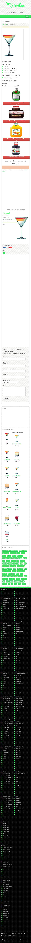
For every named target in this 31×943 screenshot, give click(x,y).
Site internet (5, 374)
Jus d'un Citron (19, 694)
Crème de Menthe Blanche (21, 596)
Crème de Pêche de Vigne (21, 606)
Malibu (17, 708)
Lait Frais (5, 764)
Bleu (14, 553)
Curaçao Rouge (19, 621)
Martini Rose (18, 731)
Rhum (25, 576)
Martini (25, 568)
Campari (4, 646)
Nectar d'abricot (19, 739)
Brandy (4, 555)
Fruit (25, 563)
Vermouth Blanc (6, 911)
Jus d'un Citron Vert (20, 696)
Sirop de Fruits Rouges (7, 847)
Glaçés (14, 566)
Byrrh (4, 631)
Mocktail (4, 571)
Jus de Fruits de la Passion (8, 721)
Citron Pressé (6, 677)
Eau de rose (18, 635)
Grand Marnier (19, 669)
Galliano (17, 654)
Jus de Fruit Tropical (7, 719)
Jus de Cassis (6, 704)
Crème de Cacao (6, 694)
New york (19, 571)
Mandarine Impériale (20, 714)
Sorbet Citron (5, 876)
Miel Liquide (18, 735)
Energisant (5, 563)
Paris (14, 573)
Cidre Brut (5, 673)
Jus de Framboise (6, 717)
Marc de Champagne (20, 723)
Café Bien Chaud (6, 637)
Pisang (17, 775)
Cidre (4, 671)
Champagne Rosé (6, 654)
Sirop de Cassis (6, 831)
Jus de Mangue (6, 731)
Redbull (21, 576)
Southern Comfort (6, 880)
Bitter (4, 621)
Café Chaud (5, 639)
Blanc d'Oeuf (5, 623)
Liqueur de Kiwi (6, 802)
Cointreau (5, 683)
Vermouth (5, 909)
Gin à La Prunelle (19, 660)
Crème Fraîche (19, 610)
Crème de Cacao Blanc (7, 696)
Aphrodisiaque (6, 553)
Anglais (20, 550)
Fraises (17, 652)
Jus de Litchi (5, 729)
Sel (3, 821)
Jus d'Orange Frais (19, 689)
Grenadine (18, 671)
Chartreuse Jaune (6, 658)
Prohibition (5, 576)
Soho (4, 871)
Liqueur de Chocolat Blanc (8, 783)
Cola (4, 560)
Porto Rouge (18, 785)
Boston (18, 553)
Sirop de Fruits (6, 842)
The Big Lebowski (17, 581)
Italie (18, 568)
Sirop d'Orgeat (6, 829)
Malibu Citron (18, 710)
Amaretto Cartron (6, 594)
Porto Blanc (18, 783)
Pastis (17, 573)
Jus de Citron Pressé (7, 710)
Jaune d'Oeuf (18, 675)
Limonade (5, 769)
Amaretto (5, 592)
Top (23, 581)
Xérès (4, 928)
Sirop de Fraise (11, 72)
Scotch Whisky (6, 819)
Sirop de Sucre (6, 862)
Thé (4, 899)
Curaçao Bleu (18, 617)
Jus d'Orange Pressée (11, 70)
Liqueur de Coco (6, 785)
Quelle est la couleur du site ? (9, 369)
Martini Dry (18, 729)
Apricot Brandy (6, 608)
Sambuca (18, 812)
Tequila (11, 581)
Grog (24, 566)
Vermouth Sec (6, 919)
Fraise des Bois (19, 650)
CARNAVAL (6, 22)
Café (4, 635)
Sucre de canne (6, 884)
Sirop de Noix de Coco (7, 858)
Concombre (5, 687)
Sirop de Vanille (6, 869)
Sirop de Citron (6, 835)
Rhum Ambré (18, 796)
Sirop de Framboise (7, 839)
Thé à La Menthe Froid (7, 901)
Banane (4, 614)
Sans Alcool (23, 578)
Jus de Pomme (6, 742)
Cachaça (9, 555)
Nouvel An (5, 573)
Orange (9, 573)
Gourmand (19, 566)
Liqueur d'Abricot (6, 773)
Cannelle (5, 648)
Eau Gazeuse (18, 642)
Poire (17, 779)
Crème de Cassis (6, 698)
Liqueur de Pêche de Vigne (8, 814)
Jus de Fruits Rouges (7, 725)
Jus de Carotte (19, 702)
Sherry (4, 823)
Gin (5, 24)
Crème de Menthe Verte (20, 598)
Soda (7, 581)
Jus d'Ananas (18, 685)
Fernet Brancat (19, 646)
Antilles (25, 550)
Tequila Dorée (6, 896)
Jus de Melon (5, 733)
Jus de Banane (19, 698)
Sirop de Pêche (6, 860)
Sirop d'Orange (6, 827)
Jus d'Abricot (18, 679)
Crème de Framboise (7, 702)
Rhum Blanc (18, 798)
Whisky (19, 584)
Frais (18, 563)
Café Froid (5, 642)
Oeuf (17, 752)
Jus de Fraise (6, 714)
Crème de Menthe (19, 594)
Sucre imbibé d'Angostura (8, 886)
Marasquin (18, 721)
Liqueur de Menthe (7, 808)
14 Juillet (7, 550)
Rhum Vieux (18, 804)
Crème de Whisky (19, 608)
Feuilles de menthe (19, 648)
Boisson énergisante (7, 625)
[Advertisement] (15, 190)
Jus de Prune (5, 744)
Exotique (10, 563)
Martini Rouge (18, 733)
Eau (16, 633)
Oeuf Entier (18, 754)
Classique (20, 558)
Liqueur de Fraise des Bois (8, 792)
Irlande (14, 568)
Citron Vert (5, 679)
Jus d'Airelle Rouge (20, 683)
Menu (27, 16)
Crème (4, 689)
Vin (12, 584)
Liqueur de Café (6, 779)
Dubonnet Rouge (19, 631)
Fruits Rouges (6, 566)
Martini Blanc (18, 727)
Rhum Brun (18, 800)
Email (5, 363)
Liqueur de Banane (7, 777)
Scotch (4, 817)
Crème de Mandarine (20, 592)
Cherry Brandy (6, 664)
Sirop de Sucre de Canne (8, 864)
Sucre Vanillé (5, 890)
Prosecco (18, 787)
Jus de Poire (5, 739)
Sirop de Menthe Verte (7, 855)
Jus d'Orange (18, 687)
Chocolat (14, 558)
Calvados (14, 555)
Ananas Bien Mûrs (6, 598)
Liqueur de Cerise (6, 781)
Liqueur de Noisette (7, 810)
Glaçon (17, 667)
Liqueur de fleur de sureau (8, 787)
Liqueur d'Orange (6, 775)
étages (23, 584)
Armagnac (5, 610)
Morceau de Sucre (19, 737)
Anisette (4, 604)
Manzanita (18, 719)
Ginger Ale (18, 662)
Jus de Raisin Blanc (7, 746)
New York (14, 571)
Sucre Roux (5, 888)
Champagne (19, 555)
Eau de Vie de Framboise (21, 637)
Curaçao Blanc (19, 614)
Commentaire (6, 385)
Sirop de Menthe (6, 853)
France (21, 563)
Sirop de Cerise (6, 833)
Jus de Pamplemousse (7, 735)
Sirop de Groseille (6, 851)
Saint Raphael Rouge (20, 810)
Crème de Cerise (6, 700)
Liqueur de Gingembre (7, 800)
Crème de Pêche (19, 604)
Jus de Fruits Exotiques (8, 723)
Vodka (15, 584)
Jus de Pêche (6, 737)
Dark (18, 560)
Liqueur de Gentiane (7, 796)
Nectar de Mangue (19, 746)
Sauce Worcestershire (20, 814)
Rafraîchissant (15, 576)
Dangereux (13, 560)
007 (3, 550)
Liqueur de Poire (19, 704)
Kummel (4, 758)
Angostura (5, 600)
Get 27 (17, 656)
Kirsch (4, 756)
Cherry (4, 662)
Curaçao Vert (18, 623)
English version (11, 24)
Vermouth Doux (6, 913)
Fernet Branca (18, 644)
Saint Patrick (5, 578)
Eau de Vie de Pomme (20, 639)
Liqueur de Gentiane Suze (8, 798)
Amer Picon (5, 596)
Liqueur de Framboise (7, 794)
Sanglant (18, 578)
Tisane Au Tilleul (6, 905)
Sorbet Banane (6, 874)
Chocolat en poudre (7, 669)
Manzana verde (19, 717)
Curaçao (8, 560)
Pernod (17, 767)
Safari (17, 806)
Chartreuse (5, 558)
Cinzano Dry (5, 675)
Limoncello (5, 771)
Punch (10, 576)
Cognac (24, 558)
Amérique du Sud (14, 550)
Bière (11, 553)
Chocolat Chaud (6, 667)
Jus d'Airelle (18, 681)
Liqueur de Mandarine (7, 804)
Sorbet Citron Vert (6, 878)
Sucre (4, 882)
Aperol (4, 606)
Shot (4, 581)
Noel (24, 571)
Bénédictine (5, 619)
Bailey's (4, 612)
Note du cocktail (6, 380)
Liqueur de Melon (6, 806)
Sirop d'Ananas (6, 825)
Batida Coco (5, 617)
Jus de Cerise (6, 706)
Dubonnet (18, 627)
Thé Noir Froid (6, 903)
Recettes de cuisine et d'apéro (9, 939)
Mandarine (18, 712)
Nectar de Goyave (19, 744)
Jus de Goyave (6, 727)
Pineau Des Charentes (20, 773)
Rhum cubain (18, 802)
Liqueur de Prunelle (20, 706)
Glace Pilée (18, 664)
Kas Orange (5, 752)
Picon (17, 769)
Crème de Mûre (19, 600)
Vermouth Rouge (6, 917)
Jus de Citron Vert (6, 712)
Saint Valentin (12, 578)
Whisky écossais (6, 926)
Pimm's (17, 771)
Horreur (10, 568)
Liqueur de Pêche (6, 812)
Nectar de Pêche (19, 748)
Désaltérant (22, 560)
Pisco (17, 777)
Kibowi (4, 754)
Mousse (9, 571)
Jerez (17, 677)
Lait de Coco (5, 762)
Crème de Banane (6, 692)
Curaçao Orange (19, 619)
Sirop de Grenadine (7, 849)
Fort (14, 563)
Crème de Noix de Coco (21, 602)
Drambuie (18, 625)
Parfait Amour (18, 756)
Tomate (4, 907)
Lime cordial (5, 767)
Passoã (17, 758)
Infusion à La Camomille (21, 673)
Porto (21, 573)
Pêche (17, 762)
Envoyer (6, 398)
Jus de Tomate (6, 748)
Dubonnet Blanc (19, 629)
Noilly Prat (18, 750)
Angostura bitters (6, 602)
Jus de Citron (5, 708)
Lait (4, 760)
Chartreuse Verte (6, 660)
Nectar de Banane (19, 742)
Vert (9, 584)
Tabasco (4, 892)
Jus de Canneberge (20, 700)
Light (22, 568)
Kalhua (4, 750)
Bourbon (23, 553)
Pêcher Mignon (19, 764)
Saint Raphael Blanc (11, 68)
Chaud (10, 558)
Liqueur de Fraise (6, 789)
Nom (4, 356)
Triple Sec (5, 584)
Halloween (5, 568)
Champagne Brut (6, 652)
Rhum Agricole (19, 794)
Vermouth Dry (6, 915)
